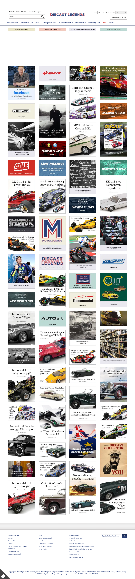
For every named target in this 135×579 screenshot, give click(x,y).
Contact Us (11, 543)
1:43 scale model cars (75, 541)
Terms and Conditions (45, 546)
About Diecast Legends (45, 538)
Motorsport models (49, 23)
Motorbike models (66, 23)
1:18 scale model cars (75, 538)
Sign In (101, 12)
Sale (104, 23)
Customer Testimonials (14, 554)
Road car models (74, 552)
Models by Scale (94, 23)
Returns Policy (12, 541)
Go (42, 16)
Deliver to (110, 12)
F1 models (25, 23)
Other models (80, 23)
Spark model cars (74, 554)
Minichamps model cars (76, 557)
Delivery (10, 538)
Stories (111, 23)
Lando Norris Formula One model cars (80, 549)
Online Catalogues (13, 551)
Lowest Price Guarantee (46, 543)
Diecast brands (12, 23)
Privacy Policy (43, 549)
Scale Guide (42, 541)
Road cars (35, 23)
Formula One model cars (76, 543)
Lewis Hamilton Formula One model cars (81, 546)
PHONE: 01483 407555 (17, 12)
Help (95, 12)
